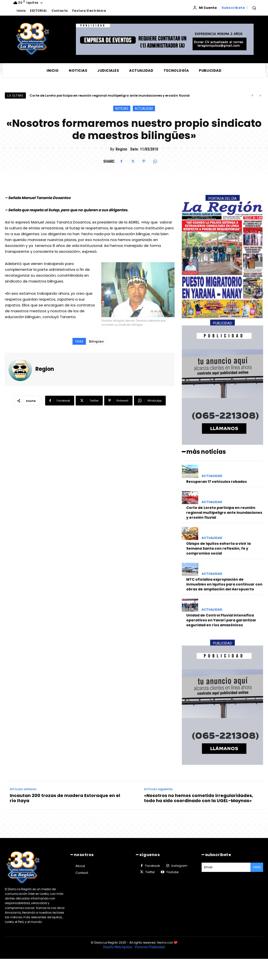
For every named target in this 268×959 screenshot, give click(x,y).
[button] (254, 8)
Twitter (150, 872)
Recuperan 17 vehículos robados (57, 95)
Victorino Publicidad (149, 947)
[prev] (252, 95)
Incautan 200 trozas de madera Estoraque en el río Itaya (65, 798)
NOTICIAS (121, 108)
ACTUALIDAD (144, 108)
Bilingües (96, 341)
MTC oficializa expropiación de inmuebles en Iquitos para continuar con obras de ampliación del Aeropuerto (224, 584)
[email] (226, 867)
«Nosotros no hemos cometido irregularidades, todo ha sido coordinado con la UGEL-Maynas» (198, 798)
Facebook (152, 866)
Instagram (179, 866)
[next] (260, 95)
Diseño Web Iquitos (118, 947)
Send (257, 867)
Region (121, 149)
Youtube (172, 872)
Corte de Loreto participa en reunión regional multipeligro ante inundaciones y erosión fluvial (224, 512)
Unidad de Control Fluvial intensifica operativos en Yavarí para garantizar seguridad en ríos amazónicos (221, 620)
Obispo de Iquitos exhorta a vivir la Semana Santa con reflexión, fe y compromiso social (218, 548)
